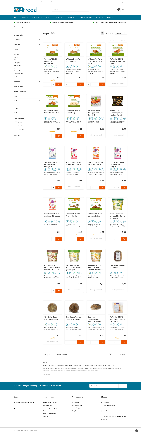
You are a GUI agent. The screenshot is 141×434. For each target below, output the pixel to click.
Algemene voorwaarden (50, 402)
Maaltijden (17, 63)
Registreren (75, 402)
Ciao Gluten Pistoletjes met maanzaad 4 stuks (94, 319)
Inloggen (122, 2)
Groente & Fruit (18, 74)
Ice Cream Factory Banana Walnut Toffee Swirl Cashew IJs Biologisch (95, 267)
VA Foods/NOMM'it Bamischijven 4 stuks (52, 112)
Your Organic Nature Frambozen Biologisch (74, 163)
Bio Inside (20, 122)
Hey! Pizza (21, 130)
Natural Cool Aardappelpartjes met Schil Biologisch (117, 113)
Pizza (15, 76)
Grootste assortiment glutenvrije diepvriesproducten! (110, 22)
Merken (110, 17)
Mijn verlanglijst (76, 408)
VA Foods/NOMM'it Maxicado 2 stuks (95, 215)
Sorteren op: (109, 33)
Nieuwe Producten (86, 17)
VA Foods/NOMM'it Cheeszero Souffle (73, 60)
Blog (15, 96)
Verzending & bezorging (50, 408)
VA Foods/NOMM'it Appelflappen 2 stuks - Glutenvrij (117, 319)
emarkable (34, 431)
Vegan (48, 17)
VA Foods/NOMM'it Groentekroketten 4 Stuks (117, 61)
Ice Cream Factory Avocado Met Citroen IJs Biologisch (117, 216)
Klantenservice (47, 411)
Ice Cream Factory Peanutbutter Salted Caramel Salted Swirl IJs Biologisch (52, 267)
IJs (14, 68)
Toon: (44, 354)
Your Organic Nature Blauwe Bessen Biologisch (52, 164)
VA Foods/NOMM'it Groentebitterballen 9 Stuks (95, 61)
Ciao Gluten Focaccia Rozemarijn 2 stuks (73, 318)
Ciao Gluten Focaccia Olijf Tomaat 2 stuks (51, 318)
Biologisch (59, 17)
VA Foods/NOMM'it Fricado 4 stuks (73, 215)
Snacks (16, 57)
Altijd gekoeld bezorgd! (22, 22)
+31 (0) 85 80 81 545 (22, 2)
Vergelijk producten (77, 411)
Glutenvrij (24, 17)
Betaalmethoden (48, 405)
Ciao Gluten (21, 126)
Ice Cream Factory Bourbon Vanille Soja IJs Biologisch (73, 267)
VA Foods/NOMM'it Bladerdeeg (73, 112)
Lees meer (46, 374)
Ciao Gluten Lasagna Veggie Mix (117, 266)
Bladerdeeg (17, 65)
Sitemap (45, 416)
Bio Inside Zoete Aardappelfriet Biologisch (94, 113)
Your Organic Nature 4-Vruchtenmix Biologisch (117, 164)
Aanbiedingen (72, 17)
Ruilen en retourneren (49, 413)
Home (15, 17)
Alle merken (21, 118)
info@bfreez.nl (108, 411)
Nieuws (99, 17)
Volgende (123, 40)
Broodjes (16, 54)
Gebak (16, 60)
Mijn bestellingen (77, 405)
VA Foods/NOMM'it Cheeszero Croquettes (51, 61)
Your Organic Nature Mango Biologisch (95, 163)
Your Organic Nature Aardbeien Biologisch (52, 215)
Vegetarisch (36, 17)
